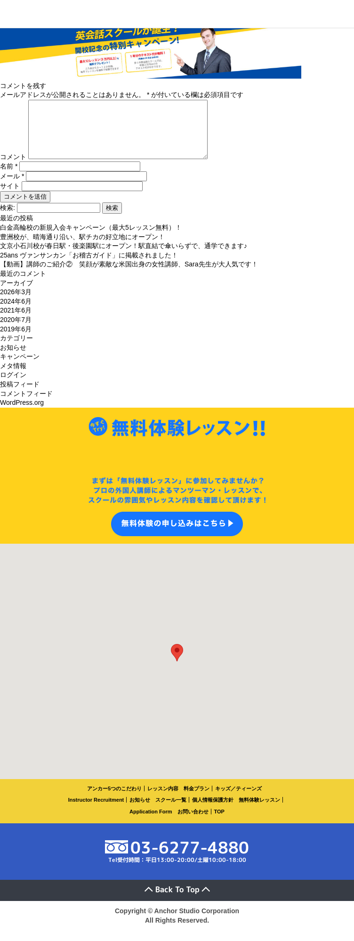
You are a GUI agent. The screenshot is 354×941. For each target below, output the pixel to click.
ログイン (13, 386)
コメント (13, 168)
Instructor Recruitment (96, 811)
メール (12, 187)
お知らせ (13, 358)
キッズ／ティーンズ (238, 800)
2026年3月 (16, 303)
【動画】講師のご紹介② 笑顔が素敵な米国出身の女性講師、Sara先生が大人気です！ (129, 275)
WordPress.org (22, 414)
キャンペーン (20, 367)
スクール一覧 (170, 811)
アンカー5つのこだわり (114, 800)
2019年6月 (16, 340)
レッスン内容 (162, 800)
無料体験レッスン (259, 811)
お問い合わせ (193, 823)
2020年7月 (16, 331)
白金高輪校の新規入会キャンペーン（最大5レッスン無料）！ (91, 238)
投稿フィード (20, 395)
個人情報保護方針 (212, 811)
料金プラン (196, 800)
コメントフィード (26, 405)
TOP (219, 823)
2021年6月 (16, 321)
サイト (10, 197)
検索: (7, 219)
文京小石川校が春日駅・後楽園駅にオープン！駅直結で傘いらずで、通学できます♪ (123, 257)
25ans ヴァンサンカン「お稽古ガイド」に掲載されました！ (89, 266)
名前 (8, 177)
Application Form (150, 823)
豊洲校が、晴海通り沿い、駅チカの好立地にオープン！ (82, 248)
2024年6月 (16, 312)
